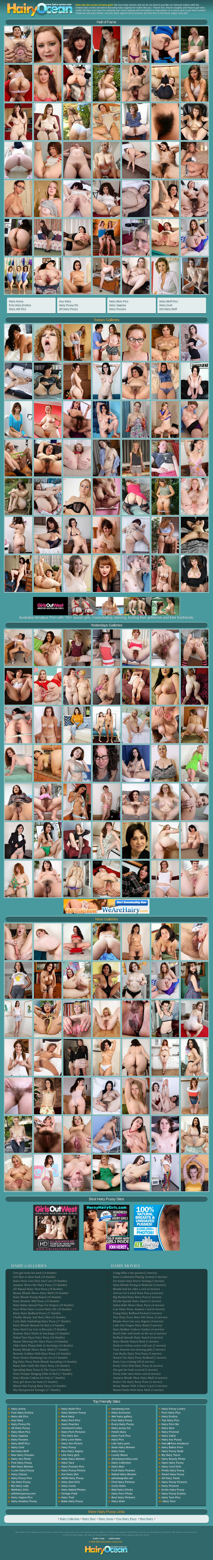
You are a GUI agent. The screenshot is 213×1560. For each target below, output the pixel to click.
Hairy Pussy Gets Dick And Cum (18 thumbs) (39, 1281)
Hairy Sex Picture (71, 1443)
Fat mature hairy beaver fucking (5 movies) (138, 1281)
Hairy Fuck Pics (121, 1435)
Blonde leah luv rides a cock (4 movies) (136, 1289)
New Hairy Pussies (22, 1455)
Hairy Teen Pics (171, 1497)
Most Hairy (68, 1416)
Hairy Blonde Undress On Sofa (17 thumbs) (38, 1377)
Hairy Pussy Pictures (174, 1482)
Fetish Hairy (118, 1431)
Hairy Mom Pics (118, 301)
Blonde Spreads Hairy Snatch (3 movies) (136, 1301)
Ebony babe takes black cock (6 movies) (136, 1373)
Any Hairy (65, 301)
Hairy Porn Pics (70, 1420)
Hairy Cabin (169, 1435)
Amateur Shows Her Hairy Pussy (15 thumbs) (39, 1285)
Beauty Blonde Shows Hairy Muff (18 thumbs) (40, 1293)
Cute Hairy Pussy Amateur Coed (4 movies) (138, 1309)
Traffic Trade (98, 1538)
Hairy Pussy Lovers (173, 1408)
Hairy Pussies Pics (72, 1466)
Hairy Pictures (170, 1485)
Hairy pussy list (121, 1428)
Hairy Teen (169, 1501)
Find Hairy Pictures (123, 1482)
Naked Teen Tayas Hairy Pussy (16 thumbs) (38, 1337)
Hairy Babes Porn (172, 1447)
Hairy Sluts (118, 1501)
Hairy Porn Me (170, 1424)
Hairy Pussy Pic (68, 305)
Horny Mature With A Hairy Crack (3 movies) (139, 1386)
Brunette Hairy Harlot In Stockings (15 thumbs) (41, 1333)
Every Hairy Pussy (122, 1424)
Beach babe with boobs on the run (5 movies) (139, 1333)
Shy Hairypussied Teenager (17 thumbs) (36, 1390)
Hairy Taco (67, 1462)
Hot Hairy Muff (168, 309)
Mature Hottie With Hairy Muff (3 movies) (138, 1390)
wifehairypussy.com (23, 1493)
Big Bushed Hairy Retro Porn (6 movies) (136, 1297)
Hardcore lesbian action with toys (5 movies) (139, 1345)
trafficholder (114, 1538)
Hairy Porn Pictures (73, 1431)
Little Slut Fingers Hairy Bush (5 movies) (137, 1325)
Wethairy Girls (20, 1489)
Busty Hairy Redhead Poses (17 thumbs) (36, 1313)
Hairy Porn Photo (121, 1493)
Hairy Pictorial (170, 1431)
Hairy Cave (118, 1451)
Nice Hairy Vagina (72, 1451)
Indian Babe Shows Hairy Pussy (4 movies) (138, 1305)
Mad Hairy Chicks (122, 1489)
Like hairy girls (70, 1455)
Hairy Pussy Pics (21, 1478)
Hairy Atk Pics (17, 309)
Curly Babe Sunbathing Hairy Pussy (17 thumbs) (41, 1321)
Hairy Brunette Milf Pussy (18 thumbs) (35, 1301)
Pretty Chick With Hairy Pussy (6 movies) (137, 1365)
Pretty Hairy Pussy (173, 1470)
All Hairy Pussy (68, 309)
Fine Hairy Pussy (21, 1462)
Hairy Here (168, 1428)
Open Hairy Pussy (173, 1462)
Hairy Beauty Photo (173, 1458)
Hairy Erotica (169, 1416)
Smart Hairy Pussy (173, 1474)
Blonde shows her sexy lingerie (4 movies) (137, 1321)
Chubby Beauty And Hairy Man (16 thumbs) (39, 1317)
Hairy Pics (117, 1439)
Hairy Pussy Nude (172, 1451)
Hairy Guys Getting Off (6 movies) (133, 1361)
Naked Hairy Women (123, 1474)
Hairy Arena (16, 301)
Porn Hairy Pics (171, 1412)
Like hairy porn (120, 1443)
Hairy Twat (67, 1497)
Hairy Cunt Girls (171, 1466)
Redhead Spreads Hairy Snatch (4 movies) (137, 1337)
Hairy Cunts (68, 1485)
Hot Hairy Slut (69, 1474)
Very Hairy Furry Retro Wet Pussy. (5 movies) (139, 1317)
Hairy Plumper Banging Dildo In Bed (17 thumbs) (42, 1373)
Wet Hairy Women (22, 1466)
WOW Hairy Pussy (72, 1478)
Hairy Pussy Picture (73, 1470)
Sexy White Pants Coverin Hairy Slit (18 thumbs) (41, 1309)
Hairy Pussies (117, 309)
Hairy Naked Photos (73, 1489)
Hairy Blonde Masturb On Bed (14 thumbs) (38, 1325)
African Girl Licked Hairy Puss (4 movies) (137, 1293)
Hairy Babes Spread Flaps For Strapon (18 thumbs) (42, 1305)
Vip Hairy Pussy (21, 1482)
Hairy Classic (19, 1474)
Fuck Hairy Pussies (123, 1470)
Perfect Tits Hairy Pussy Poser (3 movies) (137, 1381)
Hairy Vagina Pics (22, 1497)
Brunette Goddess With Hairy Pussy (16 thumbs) (41, 1353)
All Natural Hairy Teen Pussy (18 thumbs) (37, 1289)
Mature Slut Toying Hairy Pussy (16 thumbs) (39, 1386)
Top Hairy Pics (170, 1420)
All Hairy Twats (171, 1478)
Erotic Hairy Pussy (173, 1489)
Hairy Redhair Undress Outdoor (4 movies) (138, 1329)
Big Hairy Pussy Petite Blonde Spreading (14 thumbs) (44, 1361)
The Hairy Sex (69, 1435)
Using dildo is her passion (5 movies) (134, 1272)
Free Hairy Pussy (121, 1420)
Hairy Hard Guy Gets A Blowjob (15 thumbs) (39, 1329)
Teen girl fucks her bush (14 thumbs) (34, 1272)
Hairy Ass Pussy (172, 1439)
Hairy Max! (117, 1466)
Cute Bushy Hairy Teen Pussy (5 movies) (137, 1353)
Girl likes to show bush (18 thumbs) (33, 1276)
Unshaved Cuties (71, 1428)
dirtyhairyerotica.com (124, 1458)
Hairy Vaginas (117, 305)
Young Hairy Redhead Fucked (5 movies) (137, 1313)
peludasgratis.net (122, 1478)
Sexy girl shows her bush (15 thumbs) (35, 1381)
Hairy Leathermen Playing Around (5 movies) (139, 1276)
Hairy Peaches (70, 1424)
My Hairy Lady (20, 1485)
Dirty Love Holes (71, 1439)
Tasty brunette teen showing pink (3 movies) (138, 1349)
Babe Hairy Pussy (72, 1501)
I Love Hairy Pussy (22, 1470)
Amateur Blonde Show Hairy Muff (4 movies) (139, 1377)
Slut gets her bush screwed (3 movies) (135, 1369)
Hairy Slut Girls (70, 1482)
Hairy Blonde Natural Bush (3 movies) (135, 1341)
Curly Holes (118, 1485)
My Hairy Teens (171, 1455)
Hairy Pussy (68, 1447)
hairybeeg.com (120, 1408)
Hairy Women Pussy (73, 1412)
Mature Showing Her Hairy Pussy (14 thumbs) (40, 1341)
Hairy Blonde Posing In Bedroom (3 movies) (139, 1285)
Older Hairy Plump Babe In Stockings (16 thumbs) (42, 1345)
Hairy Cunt (165, 305)
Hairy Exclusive (121, 1412)
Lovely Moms (119, 1455)
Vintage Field (69, 1493)
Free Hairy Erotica (20, 305)
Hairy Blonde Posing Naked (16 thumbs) (36, 1297)
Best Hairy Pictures (123, 1497)
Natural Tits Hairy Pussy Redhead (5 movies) (139, 1357)
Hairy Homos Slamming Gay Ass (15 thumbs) (40, 1357)
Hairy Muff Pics (168, 301)
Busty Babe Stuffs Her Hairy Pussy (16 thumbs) (41, 1365)
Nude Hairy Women (73, 1458)
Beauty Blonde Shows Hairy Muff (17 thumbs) (40, 1349)
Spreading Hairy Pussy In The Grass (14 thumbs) (41, 1369)
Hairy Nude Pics (71, 1408)
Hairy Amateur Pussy (24, 1501)
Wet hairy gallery (121, 1416)
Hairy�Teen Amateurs (175, 1443)
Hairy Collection (121, 1462)
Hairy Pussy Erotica (174, 1493)
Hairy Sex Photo (21, 1458)
